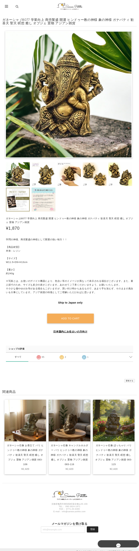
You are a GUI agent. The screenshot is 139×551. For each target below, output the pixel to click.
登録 (92, 526)
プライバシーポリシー (97, 548)
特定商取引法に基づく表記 (120, 548)
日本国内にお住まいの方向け (70, 328)
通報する (129, 377)
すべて (18, 353)
